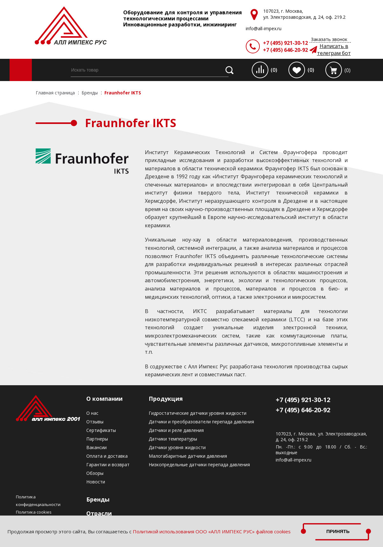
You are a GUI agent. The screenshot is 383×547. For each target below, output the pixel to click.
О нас (92, 413)
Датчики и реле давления (176, 430)
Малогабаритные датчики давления (188, 456)
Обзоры (94, 473)
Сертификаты (101, 430)
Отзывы (94, 422)
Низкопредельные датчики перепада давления (199, 465)
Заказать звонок (329, 39)
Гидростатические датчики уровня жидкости (197, 413)
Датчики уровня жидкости (177, 447)
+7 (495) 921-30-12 (285, 42)
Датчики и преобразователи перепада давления (201, 422)
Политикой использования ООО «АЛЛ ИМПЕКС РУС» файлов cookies (212, 531)
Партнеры (97, 439)
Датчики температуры (173, 439)
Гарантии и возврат (108, 465)
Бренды (98, 499)
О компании (104, 398)
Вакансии (96, 447)
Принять (338, 531)
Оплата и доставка (107, 456)
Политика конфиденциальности (38, 500)
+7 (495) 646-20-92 (285, 49)
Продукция (166, 398)
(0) (274, 69)
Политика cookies (34, 512)
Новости (95, 482)
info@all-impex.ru (293, 460)
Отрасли (99, 513)
